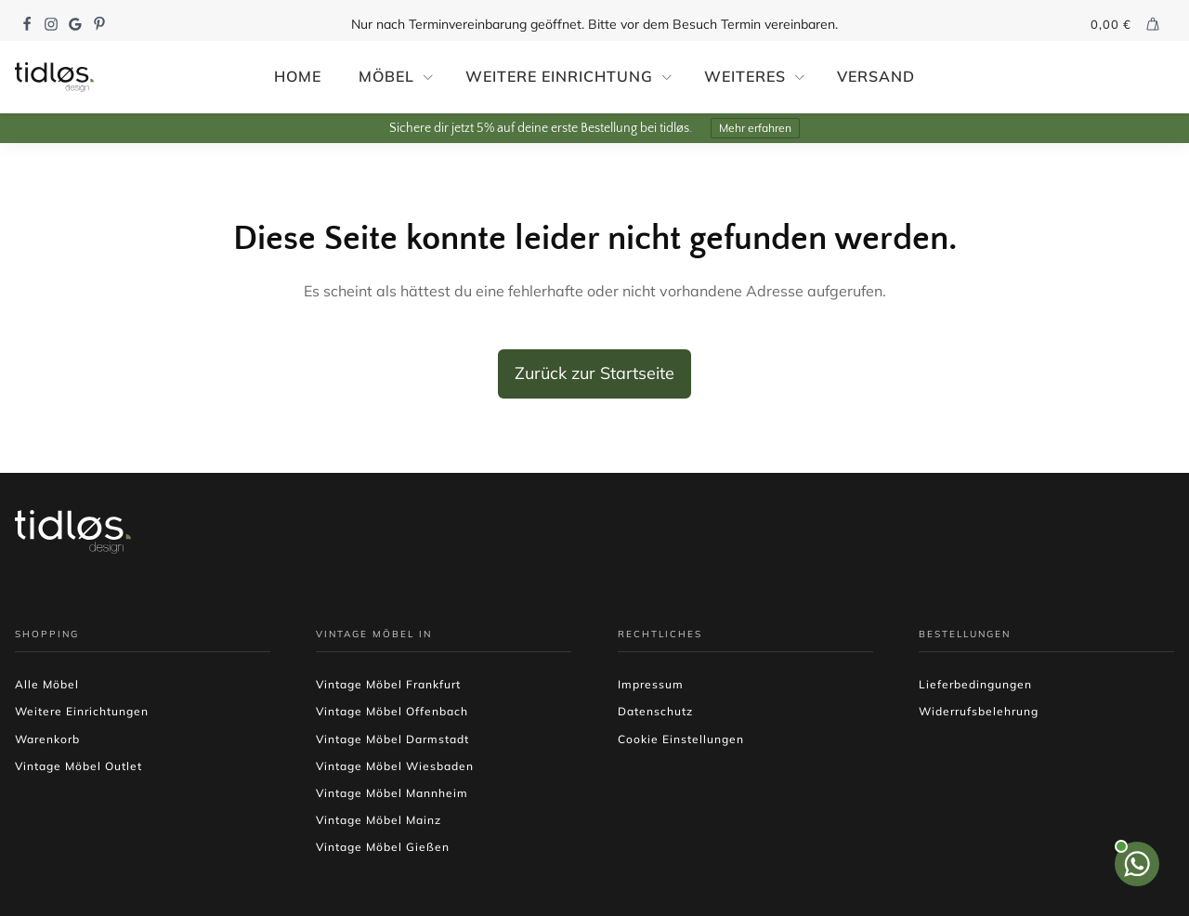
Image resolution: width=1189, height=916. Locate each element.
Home (297, 76)
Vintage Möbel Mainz (378, 820)
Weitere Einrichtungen (82, 711)
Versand (876, 76)
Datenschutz (655, 711)
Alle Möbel (47, 684)
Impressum (651, 684)
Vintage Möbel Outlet (78, 766)
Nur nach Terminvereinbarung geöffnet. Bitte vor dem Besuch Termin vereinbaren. (594, 24)
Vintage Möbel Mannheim (392, 793)
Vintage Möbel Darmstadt (392, 739)
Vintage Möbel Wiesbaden (395, 766)
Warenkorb (47, 739)
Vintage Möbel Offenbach (392, 711)
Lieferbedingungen (975, 684)
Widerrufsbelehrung (979, 711)
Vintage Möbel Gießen (383, 847)
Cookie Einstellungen (681, 739)
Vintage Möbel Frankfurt (388, 684)
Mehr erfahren (755, 128)
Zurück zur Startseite (594, 373)
